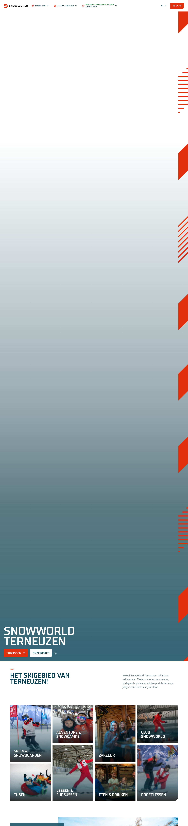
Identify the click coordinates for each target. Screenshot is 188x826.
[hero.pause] (55, 653)
